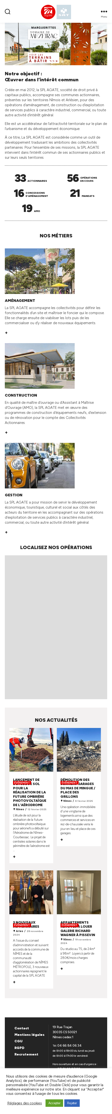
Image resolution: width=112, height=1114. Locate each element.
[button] (56, 44)
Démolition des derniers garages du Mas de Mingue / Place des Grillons (77, 788)
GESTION (13, 495)
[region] (56, 44)
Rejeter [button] (72, 1103)
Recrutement (26, 1054)
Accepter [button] (54, 1103)
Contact (21, 1028)
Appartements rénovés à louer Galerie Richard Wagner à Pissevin (77, 929)
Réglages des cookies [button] (24, 1103)
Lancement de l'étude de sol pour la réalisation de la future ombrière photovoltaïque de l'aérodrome (29, 792)
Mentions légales (29, 1035)
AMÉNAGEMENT (20, 300)
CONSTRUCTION (21, 395)
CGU (18, 1041)
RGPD (19, 1048)
